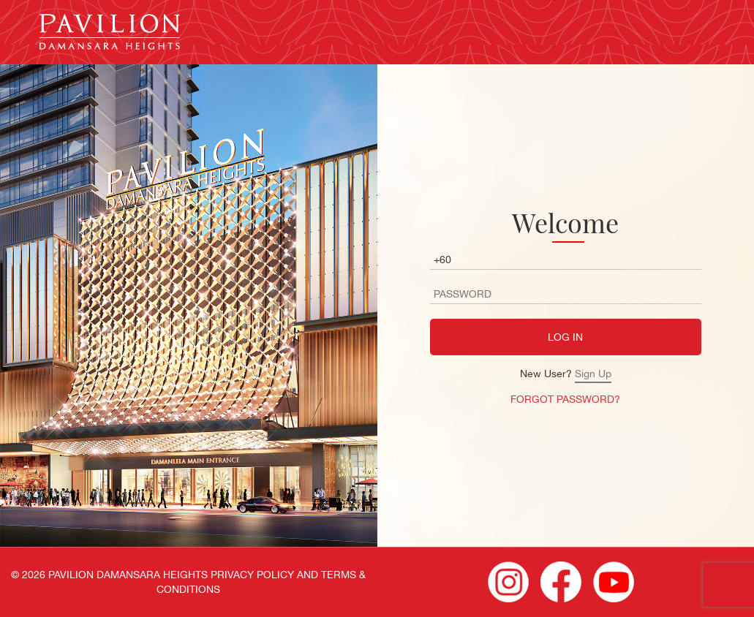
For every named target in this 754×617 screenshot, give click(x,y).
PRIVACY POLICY (252, 574)
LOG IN (565, 337)
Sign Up (593, 373)
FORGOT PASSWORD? (565, 399)
